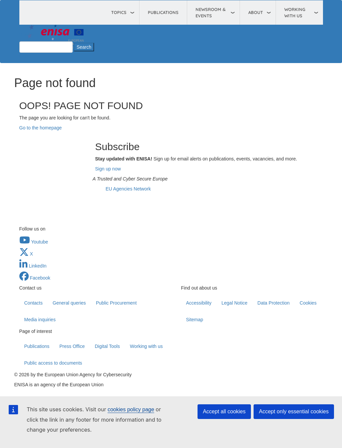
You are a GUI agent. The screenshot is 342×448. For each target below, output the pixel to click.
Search (26, 34)
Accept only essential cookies (294, 411)
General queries (69, 303)
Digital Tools (107, 346)
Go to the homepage (40, 127)
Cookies (308, 303)
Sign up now (108, 168)
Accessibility (199, 303)
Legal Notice (235, 303)
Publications (163, 12)
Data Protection (274, 303)
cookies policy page (130, 409)
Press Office (72, 346)
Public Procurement (116, 303)
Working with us (146, 346)
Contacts (33, 303)
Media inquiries (40, 319)
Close (25, 56)
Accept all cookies (224, 411)
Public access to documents (53, 363)
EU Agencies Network (128, 188)
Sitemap (194, 319)
